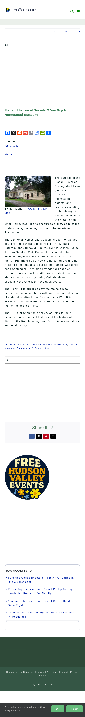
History (73, 345)
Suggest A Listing (47, 672)
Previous (62, 31)
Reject (74, 708)
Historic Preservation (55, 345)
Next (75, 31)
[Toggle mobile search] (72, 11)
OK (58, 708)
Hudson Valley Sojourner (20, 672)
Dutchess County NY (16, 345)
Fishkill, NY (12, 145)
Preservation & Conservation (33, 348)
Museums (10, 348)
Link (7, 213)
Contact (63, 672)
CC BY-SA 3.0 (37, 208)
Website (12, 154)
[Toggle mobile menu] (78, 11)
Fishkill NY (35, 345)
